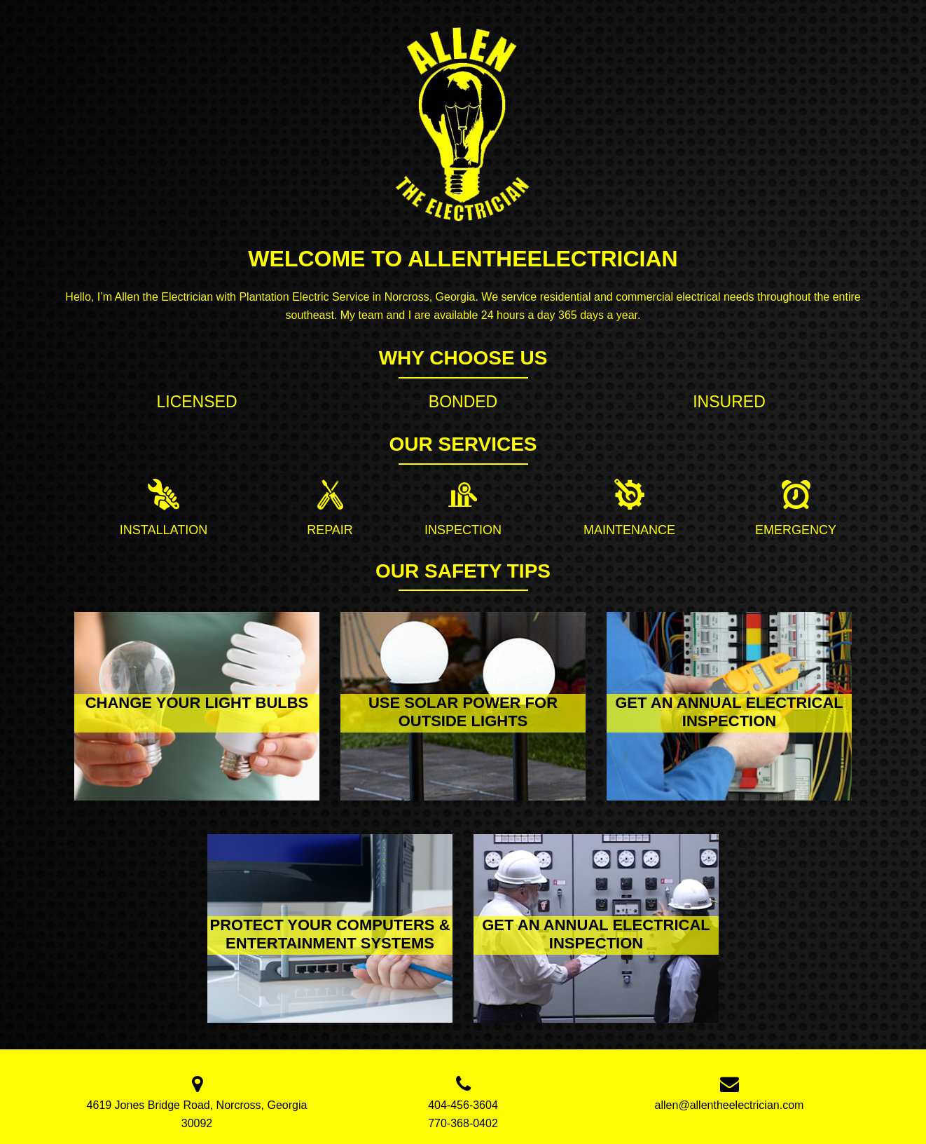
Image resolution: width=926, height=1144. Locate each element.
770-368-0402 (463, 1123)
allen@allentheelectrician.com (729, 1105)
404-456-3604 (463, 1105)
